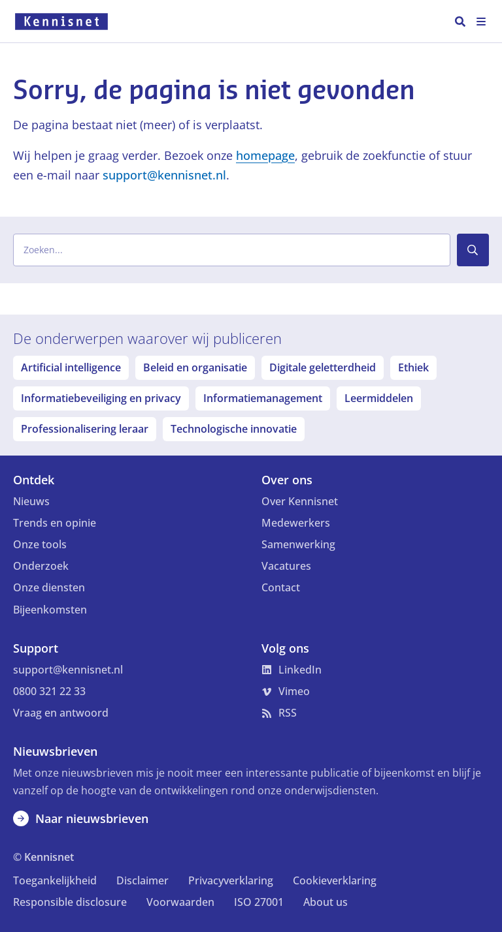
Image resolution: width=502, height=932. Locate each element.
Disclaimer (142, 880)
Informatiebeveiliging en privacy (101, 398)
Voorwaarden (180, 902)
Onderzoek (41, 566)
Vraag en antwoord (61, 713)
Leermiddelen (378, 398)
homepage (265, 155)
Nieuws (31, 501)
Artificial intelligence (71, 367)
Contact (280, 587)
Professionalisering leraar (84, 429)
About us (325, 902)
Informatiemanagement (262, 398)
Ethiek (413, 367)
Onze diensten (49, 587)
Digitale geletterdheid (322, 367)
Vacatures (286, 566)
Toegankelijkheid (55, 880)
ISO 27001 (259, 902)
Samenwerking (298, 544)
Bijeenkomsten (50, 609)
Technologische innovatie (234, 429)
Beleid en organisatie (195, 367)
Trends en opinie (54, 523)
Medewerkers (295, 523)
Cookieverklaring (334, 880)
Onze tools (40, 544)
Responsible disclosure (70, 902)
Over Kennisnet (299, 501)
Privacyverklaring (230, 880)
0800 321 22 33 (49, 691)
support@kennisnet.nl (164, 175)
